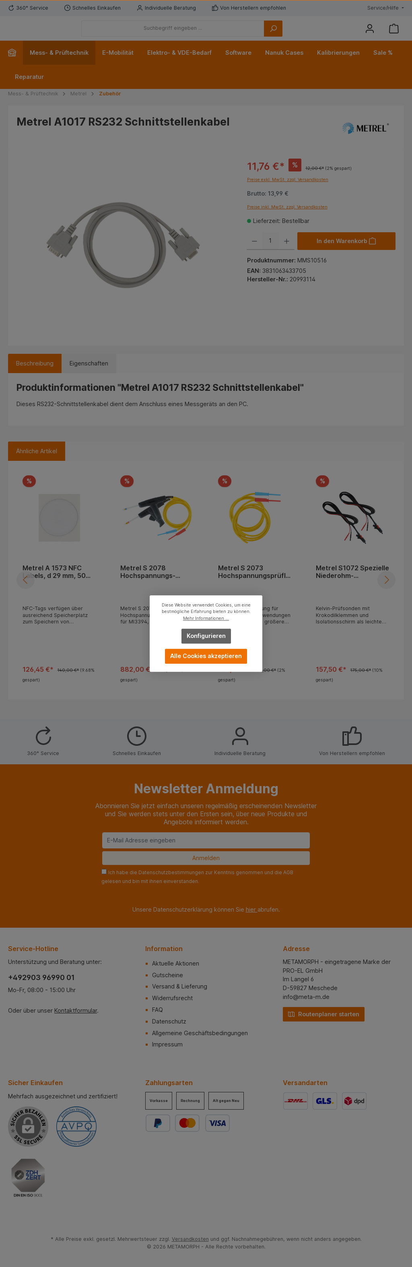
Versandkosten (190, 1239)
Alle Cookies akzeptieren (206, 655)
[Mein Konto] (370, 34)
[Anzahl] (271, 253)
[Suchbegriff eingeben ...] (217, 35)
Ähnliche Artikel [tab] (36, 463)
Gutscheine (167, 975)
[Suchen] (317, 35)
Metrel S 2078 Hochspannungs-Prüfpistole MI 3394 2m (157, 584)
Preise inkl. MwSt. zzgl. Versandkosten (287, 219)
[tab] (35, 376)
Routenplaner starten (323, 1013)
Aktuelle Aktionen (175, 963)
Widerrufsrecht (172, 998)
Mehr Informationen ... (206, 618)
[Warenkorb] (394, 34)
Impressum (167, 1044)
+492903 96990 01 (41, 977)
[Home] (15, 65)
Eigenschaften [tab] (89, 375)
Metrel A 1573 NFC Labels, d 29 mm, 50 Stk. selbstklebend (54, 584)
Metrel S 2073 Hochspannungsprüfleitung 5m (254, 584)
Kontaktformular (75, 1010)
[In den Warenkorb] (346, 253)
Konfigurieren (206, 635)
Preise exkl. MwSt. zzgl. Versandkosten (287, 191)
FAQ (157, 1009)
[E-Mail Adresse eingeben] (206, 840)
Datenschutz (169, 1021)
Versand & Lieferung (179, 986)
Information (164, 949)
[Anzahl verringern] (254, 253)
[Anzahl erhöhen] (287, 253)
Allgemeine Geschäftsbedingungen (200, 1033)
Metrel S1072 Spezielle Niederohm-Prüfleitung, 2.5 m (352, 584)
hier (252, 909)
